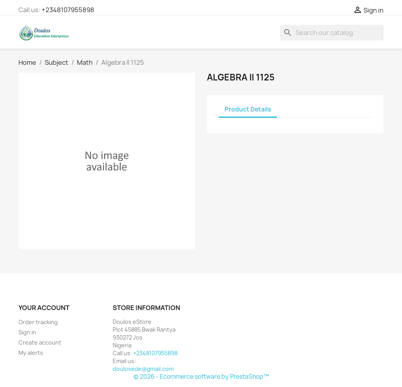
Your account (43, 307)
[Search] (332, 32)
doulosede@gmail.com (143, 368)
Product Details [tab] (248, 109)
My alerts (30, 352)
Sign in (27, 332)
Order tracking (38, 322)
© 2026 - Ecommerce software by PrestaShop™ (201, 376)
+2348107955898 (68, 9)
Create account (39, 342)
